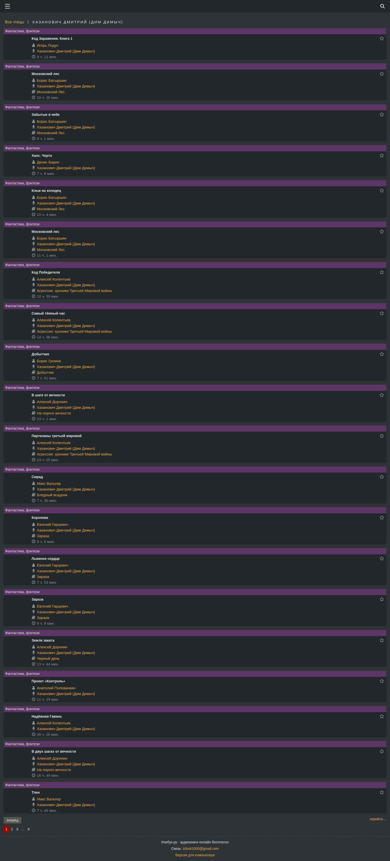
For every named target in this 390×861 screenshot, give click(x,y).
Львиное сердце (46, 559)
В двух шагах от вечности (54, 751)
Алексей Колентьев (53, 279)
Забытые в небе (46, 115)
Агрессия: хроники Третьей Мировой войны (74, 290)
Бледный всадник (52, 495)
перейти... (378, 819)
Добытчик (40, 354)
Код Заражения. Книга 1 (52, 39)
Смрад (37, 477)
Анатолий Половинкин (56, 688)
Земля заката (43, 640)
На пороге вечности (54, 413)
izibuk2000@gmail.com (201, 849)
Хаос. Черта (42, 156)
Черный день (48, 658)
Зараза (43, 536)
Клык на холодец (46, 191)
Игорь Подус (47, 45)
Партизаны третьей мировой (57, 436)
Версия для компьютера (194, 855)
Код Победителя (46, 272)
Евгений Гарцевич (52, 524)
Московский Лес (51, 92)
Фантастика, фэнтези (22, 31)
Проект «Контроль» (48, 681)
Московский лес (45, 74)
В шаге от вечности (48, 395)
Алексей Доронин (52, 402)
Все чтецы (14, 22)
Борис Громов (49, 361)
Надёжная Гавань (47, 716)
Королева (40, 518)
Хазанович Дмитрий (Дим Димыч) (66, 51)
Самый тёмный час (48, 313)
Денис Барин (48, 162)
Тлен (36, 792)
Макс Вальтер (49, 483)
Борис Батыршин (51, 80)
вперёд (12, 820)
